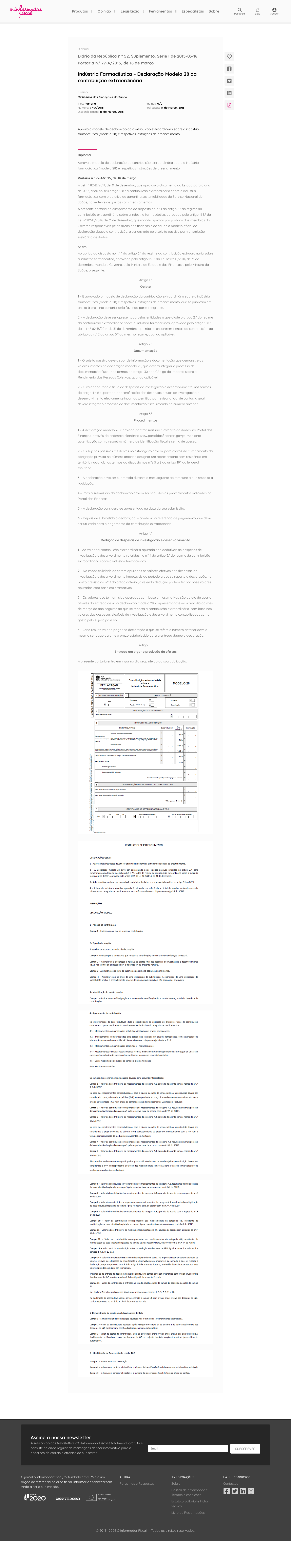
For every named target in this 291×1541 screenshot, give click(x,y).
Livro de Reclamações (188, 1513)
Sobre (214, 11)
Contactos (230, 1483)
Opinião (104, 11)
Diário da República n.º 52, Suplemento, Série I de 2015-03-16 (137, 56)
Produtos (80, 11)
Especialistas (193, 11)
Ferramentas (160, 11)
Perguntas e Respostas (137, 1483)
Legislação (130, 11)
